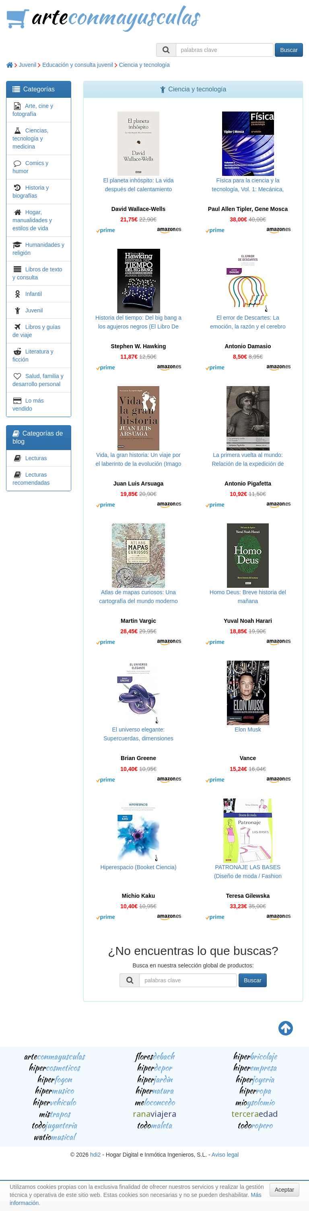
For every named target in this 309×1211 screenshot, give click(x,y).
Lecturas (36, 458)
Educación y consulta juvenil (77, 65)
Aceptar (284, 1189)
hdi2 (95, 1154)
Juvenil (28, 65)
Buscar (289, 50)
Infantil (33, 294)
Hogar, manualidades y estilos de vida (32, 220)
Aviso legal (225, 1154)
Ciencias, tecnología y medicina (30, 138)
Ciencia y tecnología (144, 65)
